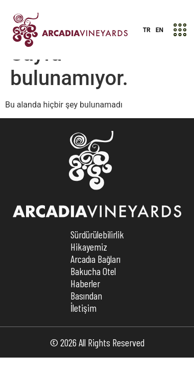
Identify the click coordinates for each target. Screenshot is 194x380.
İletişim (83, 330)
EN (159, 30)
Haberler (85, 306)
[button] (180, 29)
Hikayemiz (88, 269)
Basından (86, 318)
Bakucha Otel (93, 293)
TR (147, 30)
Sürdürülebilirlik (97, 257)
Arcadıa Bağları (95, 281)
